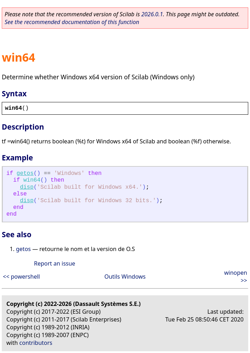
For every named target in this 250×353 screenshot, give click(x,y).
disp (26, 187)
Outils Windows (125, 276)
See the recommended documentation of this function (72, 22)
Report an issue (54, 263)
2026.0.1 (152, 14)
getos (25, 173)
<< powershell (21, 276)
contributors (35, 343)
